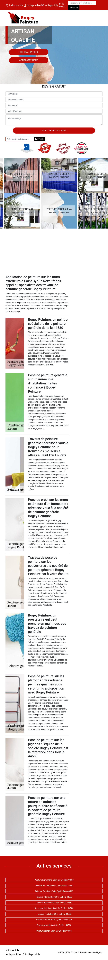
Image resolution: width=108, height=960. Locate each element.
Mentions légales (95, 952)
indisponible (12, 5)
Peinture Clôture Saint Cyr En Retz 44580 (54, 919)
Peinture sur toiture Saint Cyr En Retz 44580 (54, 886)
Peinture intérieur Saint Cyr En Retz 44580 (54, 897)
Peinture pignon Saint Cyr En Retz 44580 (54, 931)
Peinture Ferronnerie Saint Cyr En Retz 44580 (54, 880)
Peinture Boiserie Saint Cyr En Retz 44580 (54, 902)
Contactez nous (28, 60)
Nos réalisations (29, 52)
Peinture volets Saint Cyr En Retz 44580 (54, 914)
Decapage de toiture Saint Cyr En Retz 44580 (54, 908)
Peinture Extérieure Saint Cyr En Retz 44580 (54, 891)
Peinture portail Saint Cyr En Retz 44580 (54, 925)
